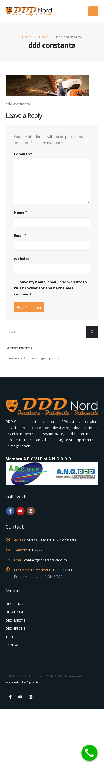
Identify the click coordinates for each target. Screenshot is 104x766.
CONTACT (13, 645)
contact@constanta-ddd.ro (45, 560)
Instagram (31, 511)
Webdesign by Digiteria (22, 682)
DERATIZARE (15, 612)
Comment (23, 153)
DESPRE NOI (15, 604)
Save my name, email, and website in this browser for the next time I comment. (50, 288)
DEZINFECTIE (15, 628)
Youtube (20, 511)
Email (20, 235)
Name (20, 212)
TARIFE (11, 636)
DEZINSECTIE (15, 620)
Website (21, 258)
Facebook (10, 511)
